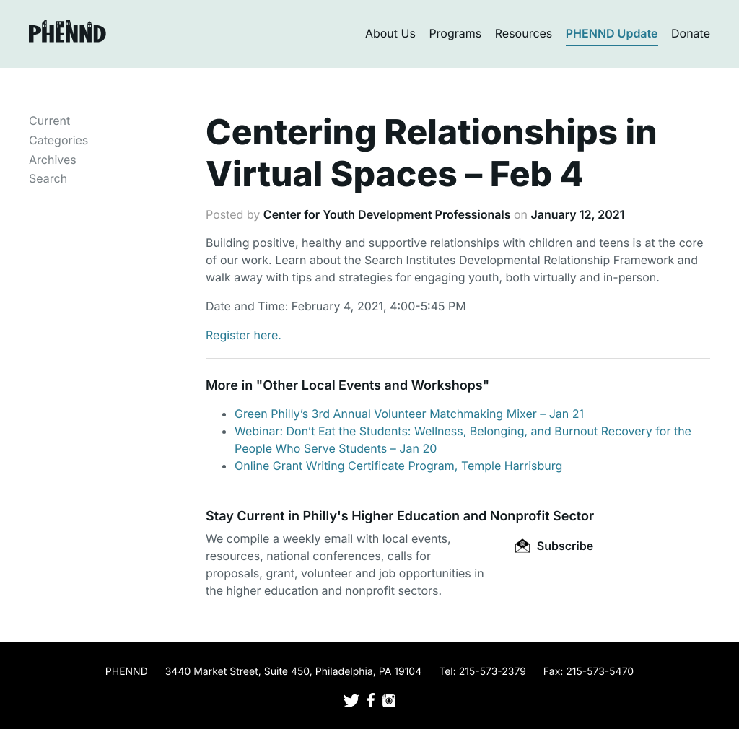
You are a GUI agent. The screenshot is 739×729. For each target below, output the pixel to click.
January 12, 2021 (577, 214)
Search (48, 178)
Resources (524, 33)
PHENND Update (612, 33)
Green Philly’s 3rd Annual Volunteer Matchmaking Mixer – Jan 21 (409, 413)
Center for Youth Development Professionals (387, 214)
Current (49, 120)
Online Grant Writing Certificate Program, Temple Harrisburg (398, 465)
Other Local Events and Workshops (372, 385)
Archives (52, 159)
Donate (690, 33)
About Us (390, 33)
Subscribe (554, 545)
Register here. (243, 335)
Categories (58, 140)
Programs (455, 33)
